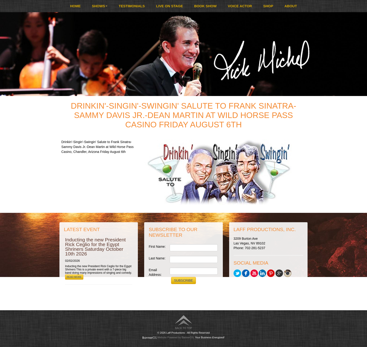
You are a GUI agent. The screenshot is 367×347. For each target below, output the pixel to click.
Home (75, 6)
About (290, 6)
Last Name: (157, 258)
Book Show (205, 6)
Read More (74, 277)
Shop (268, 6)
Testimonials (132, 6)
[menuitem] (75, 6)
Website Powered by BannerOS (175, 337)
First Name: (157, 246)
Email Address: (155, 272)
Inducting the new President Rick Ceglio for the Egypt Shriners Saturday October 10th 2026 (95, 246)
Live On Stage (169, 6)
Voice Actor (240, 6)
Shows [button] (99, 6)
